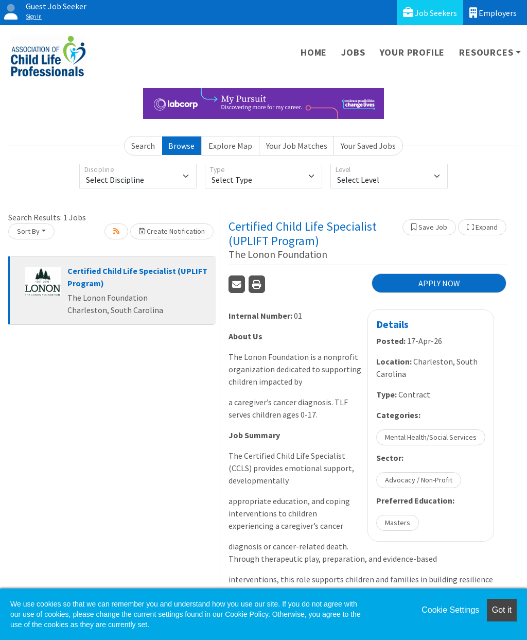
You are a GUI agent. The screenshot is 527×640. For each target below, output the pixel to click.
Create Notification (172, 231)
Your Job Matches (296, 146)
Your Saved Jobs (368, 146)
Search (143, 146)
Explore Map (230, 146)
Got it (502, 610)
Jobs (353, 52)
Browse (181, 146)
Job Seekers (430, 12)
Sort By (28, 231)
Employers (493, 12)
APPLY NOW (439, 283)
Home (314, 52)
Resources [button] (486, 52)
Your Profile (412, 52)
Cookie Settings (450, 610)
